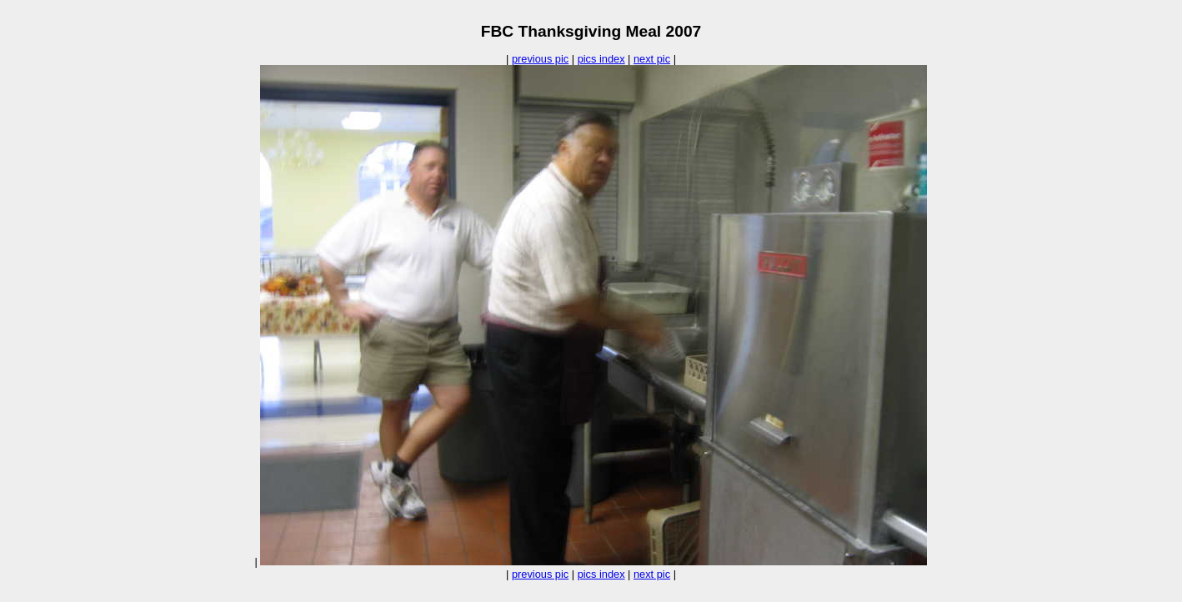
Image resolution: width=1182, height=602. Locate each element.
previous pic (540, 59)
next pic (652, 59)
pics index (601, 59)
